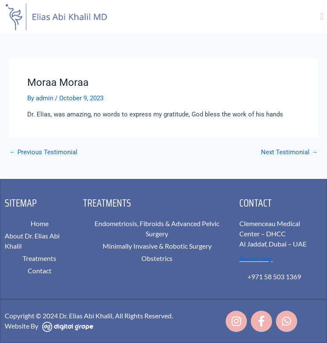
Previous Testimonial (43, 152)
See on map (255, 258)
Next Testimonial (289, 152)
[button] (322, 16)
